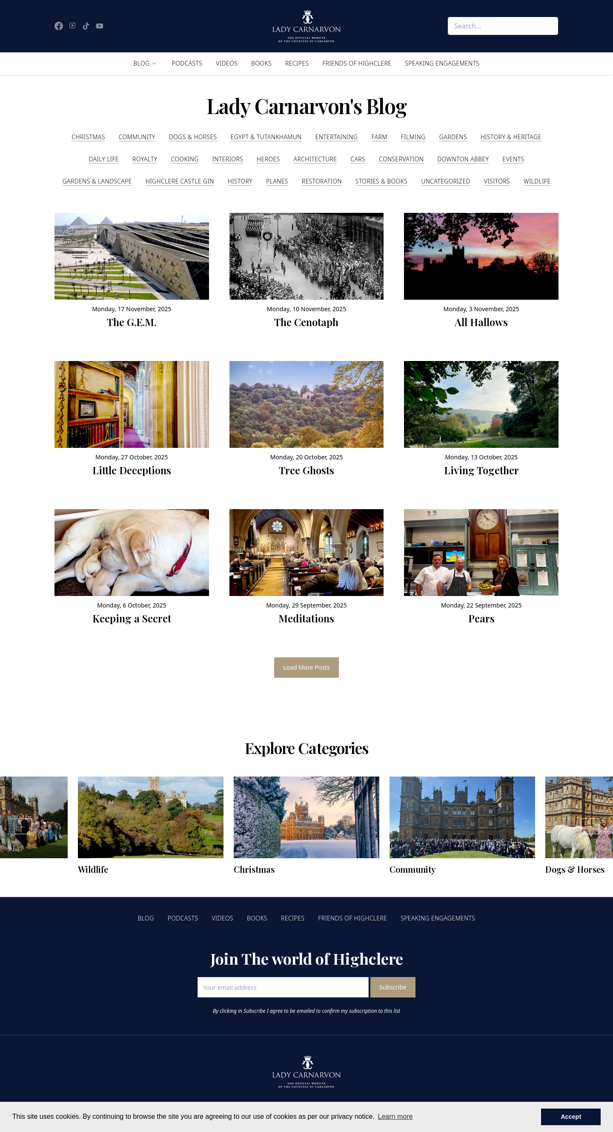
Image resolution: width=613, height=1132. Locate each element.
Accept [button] (571, 1116)
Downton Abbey (463, 159)
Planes (277, 181)
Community (137, 137)
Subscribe (393, 987)
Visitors (497, 181)
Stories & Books (381, 181)
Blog (142, 63)
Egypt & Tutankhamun (266, 137)
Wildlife (537, 181)
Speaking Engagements (442, 63)
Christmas (88, 137)
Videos (227, 63)
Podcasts (187, 63)
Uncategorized (445, 181)
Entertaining (336, 137)
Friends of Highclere (356, 63)
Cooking (184, 159)
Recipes (297, 63)
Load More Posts (306, 667)
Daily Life (104, 159)
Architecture (315, 159)
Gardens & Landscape (97, 181)
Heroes (268, 159)
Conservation (401, 159)
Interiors (227, 159)
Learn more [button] (395, 1116)
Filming (413, 137)
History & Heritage (511, 137)
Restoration (322, 181)
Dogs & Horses (193, 137)
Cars (357, 159)
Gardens (453, 137)
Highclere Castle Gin (180, 181)
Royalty (144, 159)
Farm (379, 137)
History (240, 181)
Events (513, 159)
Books (261, 63)
